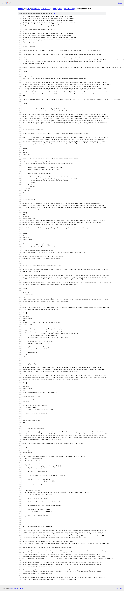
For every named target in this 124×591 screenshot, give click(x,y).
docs (55, 9)
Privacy (16, 588)
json (120, 588)
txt (116, 588)
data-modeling (69, 9)
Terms (21, 588)
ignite (27, 9)
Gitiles (11, 588)
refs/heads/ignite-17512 (40, 9)
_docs (60, 9)
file (54, 13)
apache (21, 9)
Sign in (120, 3)
